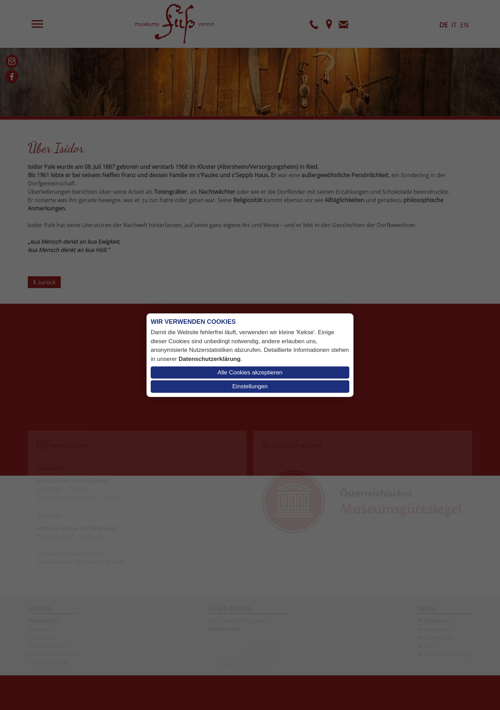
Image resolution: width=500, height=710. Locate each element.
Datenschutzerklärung (209, 359)
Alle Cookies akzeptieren (249, 372)
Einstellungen (250, 386)
